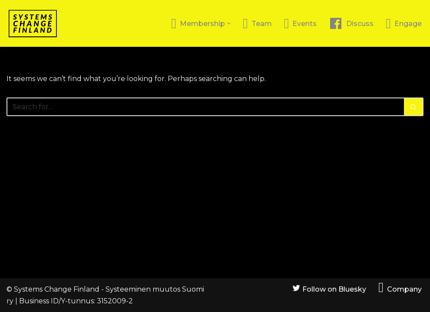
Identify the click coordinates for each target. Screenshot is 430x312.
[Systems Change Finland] (33, 23)
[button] (229, 23)
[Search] (205, 107)
